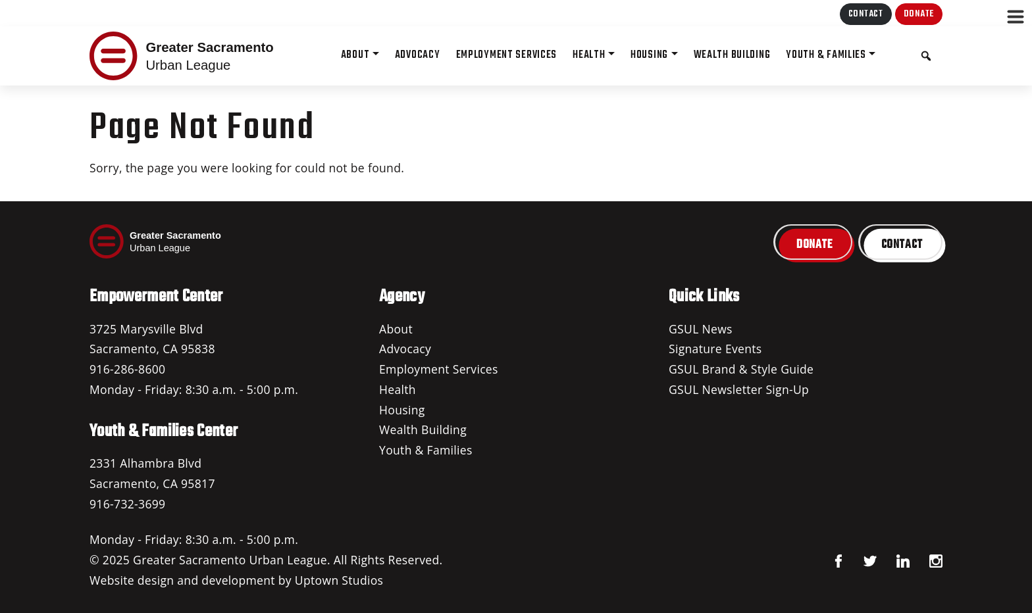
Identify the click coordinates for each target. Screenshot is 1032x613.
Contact (865, 14)
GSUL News (701, 329)
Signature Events (715, 348)
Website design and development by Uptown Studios (236, 580)
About (396, 329)
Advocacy (405, 348)
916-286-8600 (127, 369)
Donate (919, 14)
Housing (402, 410)
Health (397, 389)
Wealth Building (423, 429)
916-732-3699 (127, 504)
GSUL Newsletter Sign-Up (739, 389)
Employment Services (438, 369)
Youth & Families (426, 450)
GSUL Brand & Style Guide (741, 369)
